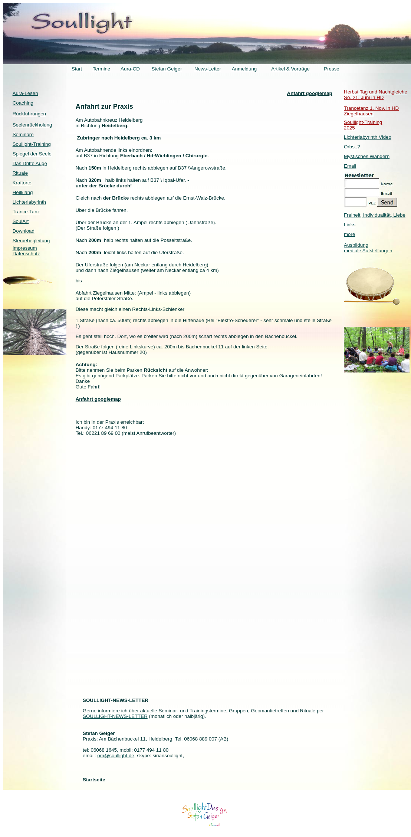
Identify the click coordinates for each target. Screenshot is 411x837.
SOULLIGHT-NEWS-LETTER (115, 716)
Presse (331, 69)
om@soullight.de (115, 755)
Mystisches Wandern (366, 156)
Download (23, 231)
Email (350, 166)
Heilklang (23, 192)
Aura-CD (130, 69)
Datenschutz (26, 253)
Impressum (25, 248)
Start (77, 69)
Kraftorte (22, 183)
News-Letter (207, 69)
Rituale (20, 173)
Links (349, 224)
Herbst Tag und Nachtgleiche (375, 92)
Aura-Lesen (25, 93)
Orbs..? (352, 147)
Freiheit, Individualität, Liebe (374, 215)
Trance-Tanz (26, 211)
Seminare (23, 134)
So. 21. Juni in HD (364, 97)
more (349, 234)
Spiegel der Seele (32, 154)
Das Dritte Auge (30, 163)
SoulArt (21, 221)
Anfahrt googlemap (309, 93)
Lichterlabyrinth (29, 202)
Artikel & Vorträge (290, 69)
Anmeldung (244, 69)
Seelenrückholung (32, 125)
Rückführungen (29, 113)
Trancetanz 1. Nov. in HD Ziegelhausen (371, 110)
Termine (101, 69)
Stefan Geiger (166, 69)
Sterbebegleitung (31, 240)
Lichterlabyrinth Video (367, 137)
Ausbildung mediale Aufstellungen (368, 247)
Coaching (23, 103)
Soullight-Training (32, 144)
